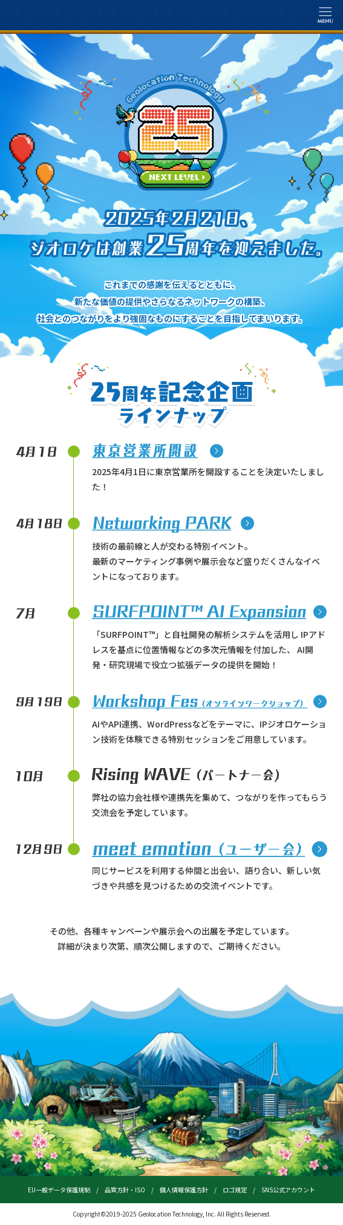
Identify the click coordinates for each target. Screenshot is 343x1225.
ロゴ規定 (235, 1189)
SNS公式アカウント (288, 1189)
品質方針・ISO (125, 1189)
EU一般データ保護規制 (59, 1189)
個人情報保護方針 (184, 1189)
